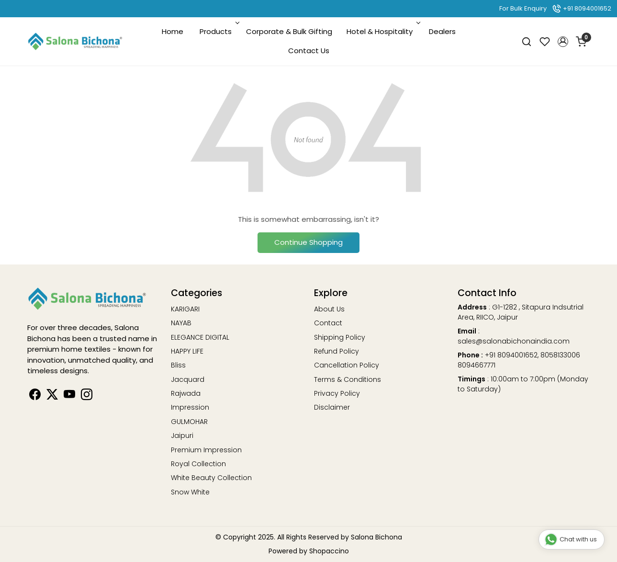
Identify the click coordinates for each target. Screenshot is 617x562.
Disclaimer (332, 407)
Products (218, 31)
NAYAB (181, 323)
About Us (329, 309)
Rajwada (186, 393)
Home (172, 31)
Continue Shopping (308, 242)
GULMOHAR (189, 421)
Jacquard (187, 379)
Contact (328, 323)
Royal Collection (198, 464)
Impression (190, 407)
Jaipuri (182, 435)
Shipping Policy (339, 337)
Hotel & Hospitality (382, 31)
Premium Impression (206, 450)
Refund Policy (336, 351)
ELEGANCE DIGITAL (200, 337)
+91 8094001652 (581, 8)
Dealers (442, 31)
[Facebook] (35, 396)
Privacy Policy (337, 393)
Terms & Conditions (347, 379)
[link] (526, 41)
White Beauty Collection (211, 477)
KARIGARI (185, 309)
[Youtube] (69, 396)
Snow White (190, 492)
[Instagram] (86, 396)
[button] (563, 41)
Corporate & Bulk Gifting (289, 31)
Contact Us (308, 51)
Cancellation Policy (346, 365)
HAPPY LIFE (187, 351)
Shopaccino (329, 551)
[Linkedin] (52, 396)
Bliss (178, 365)
